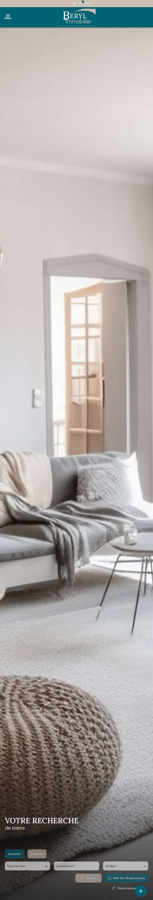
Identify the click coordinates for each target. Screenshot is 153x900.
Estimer (37, 860)
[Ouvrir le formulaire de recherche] (88, 884)
